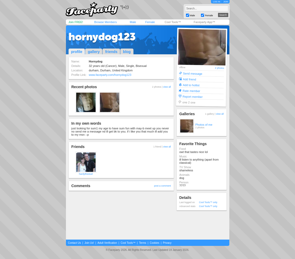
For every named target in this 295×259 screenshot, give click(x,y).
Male (133, 22)
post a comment (162, 185)
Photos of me (204, 124)
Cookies (154, 242)
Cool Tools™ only (208, 202)
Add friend (189, 79)
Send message (192, 73)
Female (150, 22)
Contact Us (74, 242)
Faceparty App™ (204, 22)
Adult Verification (107, 242)
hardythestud (85, 174)
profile (76, 52)
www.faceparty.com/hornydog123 (110, 74)
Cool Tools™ (173, 22)
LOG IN (216, 2)
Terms (142, 242)
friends (111, 52)
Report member (192, 96)
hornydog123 (102, 37)
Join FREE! (76, 22)
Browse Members (105, 22)
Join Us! (89, 242)
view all (167, 87)
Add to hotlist (191, 85)
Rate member (191, 90)
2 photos (219, 68)
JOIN (225, 2)
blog (127, 52)
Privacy (167, 242)
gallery (94, 52)
